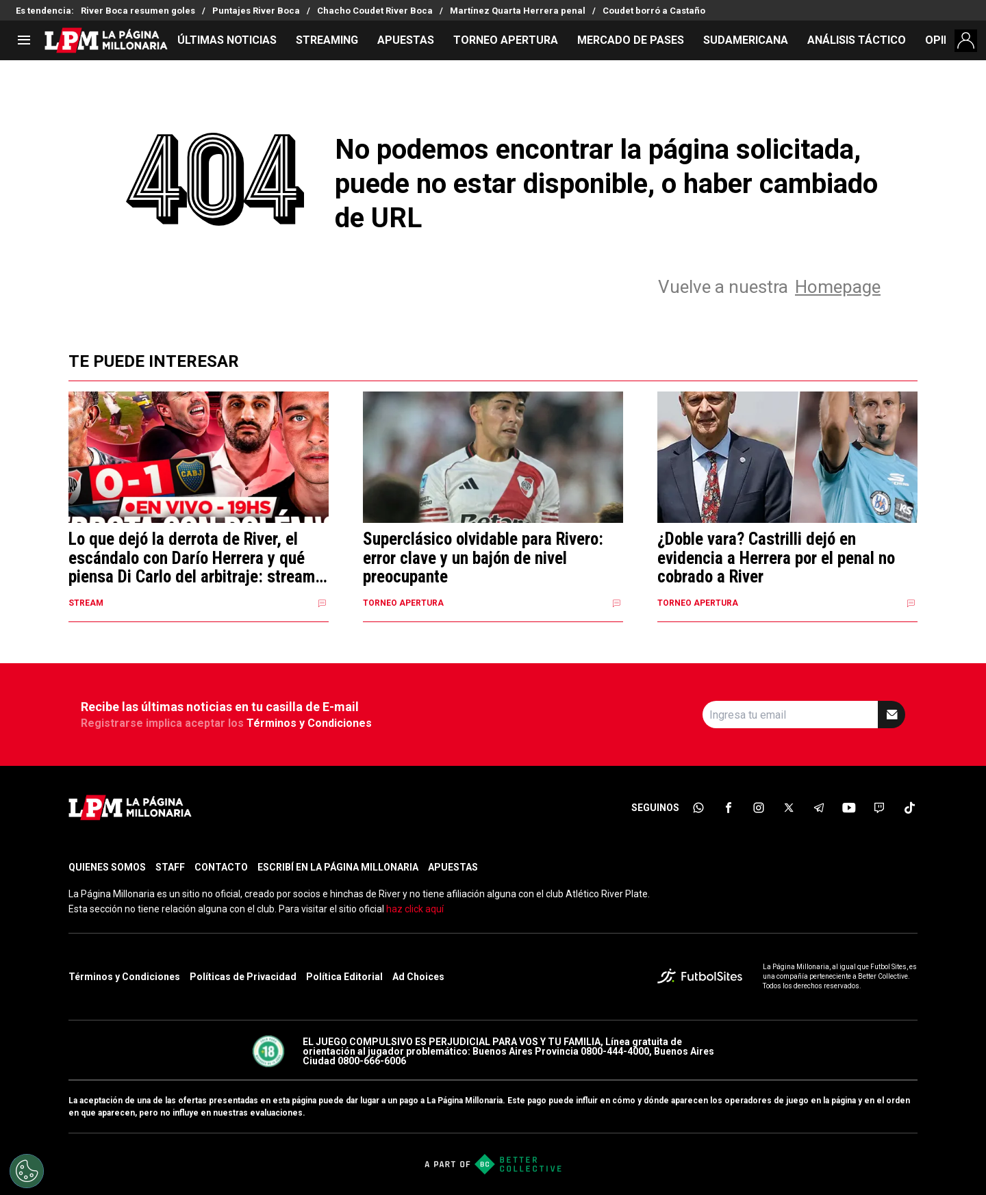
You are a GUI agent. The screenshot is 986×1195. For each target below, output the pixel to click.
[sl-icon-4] (789, 807)
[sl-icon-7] (879, 807)
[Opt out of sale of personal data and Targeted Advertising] (27, 1171)
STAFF (170, 867)
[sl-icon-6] (849, 807)
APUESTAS (405, 40)
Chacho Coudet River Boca (375, 10)
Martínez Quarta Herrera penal (517, 10)
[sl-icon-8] (909, 807)
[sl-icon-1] (698, 807)
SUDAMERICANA (745, 40)
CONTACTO (221, 867)
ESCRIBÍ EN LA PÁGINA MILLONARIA (337, 867)
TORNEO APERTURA (505, 40)
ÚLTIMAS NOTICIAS (227, 40)
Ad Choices (418, 976)
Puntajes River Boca (256, 10)
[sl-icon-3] (758, 807)
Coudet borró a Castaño (654, 10)
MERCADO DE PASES (630, 40)
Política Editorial (344, 976)
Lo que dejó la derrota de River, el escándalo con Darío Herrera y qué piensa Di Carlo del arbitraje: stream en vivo (191, 558)
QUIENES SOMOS (107, 867)
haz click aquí (415, 908)
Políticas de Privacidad (243, 976)
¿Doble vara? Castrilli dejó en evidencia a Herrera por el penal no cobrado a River (776, 558)
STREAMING (327, 40)
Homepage (838, 287)
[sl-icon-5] (819, 807)
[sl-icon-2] (728, 807)
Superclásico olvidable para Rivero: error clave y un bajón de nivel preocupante (483, 558)
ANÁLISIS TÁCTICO (856, 40)
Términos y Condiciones (309, 723)
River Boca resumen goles (138, 10)
